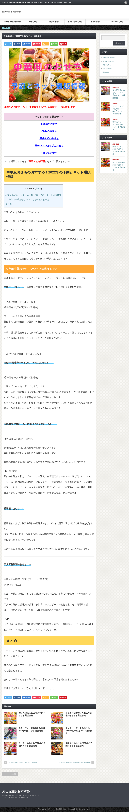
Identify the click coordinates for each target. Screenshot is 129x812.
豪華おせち (33, 22)
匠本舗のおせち (49, 124)
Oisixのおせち (49, 131)
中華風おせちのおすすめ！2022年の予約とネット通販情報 (33, 195)
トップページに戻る (10, 774)
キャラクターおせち (75, 22)
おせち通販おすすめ (11, 12)
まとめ (8, 204)
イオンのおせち (49, 152)
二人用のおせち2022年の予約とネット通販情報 (22, 762)
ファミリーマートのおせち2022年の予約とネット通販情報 (79, 730)
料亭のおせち (96, 22)
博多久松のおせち (49, 138)
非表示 (38, 188)
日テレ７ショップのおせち (49, 145)
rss (125, 2)
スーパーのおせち (116, 22)
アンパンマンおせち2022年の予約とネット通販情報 (74, 762)
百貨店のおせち (54, 22)
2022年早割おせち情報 (12, 22)
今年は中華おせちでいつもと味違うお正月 (29, 199)
